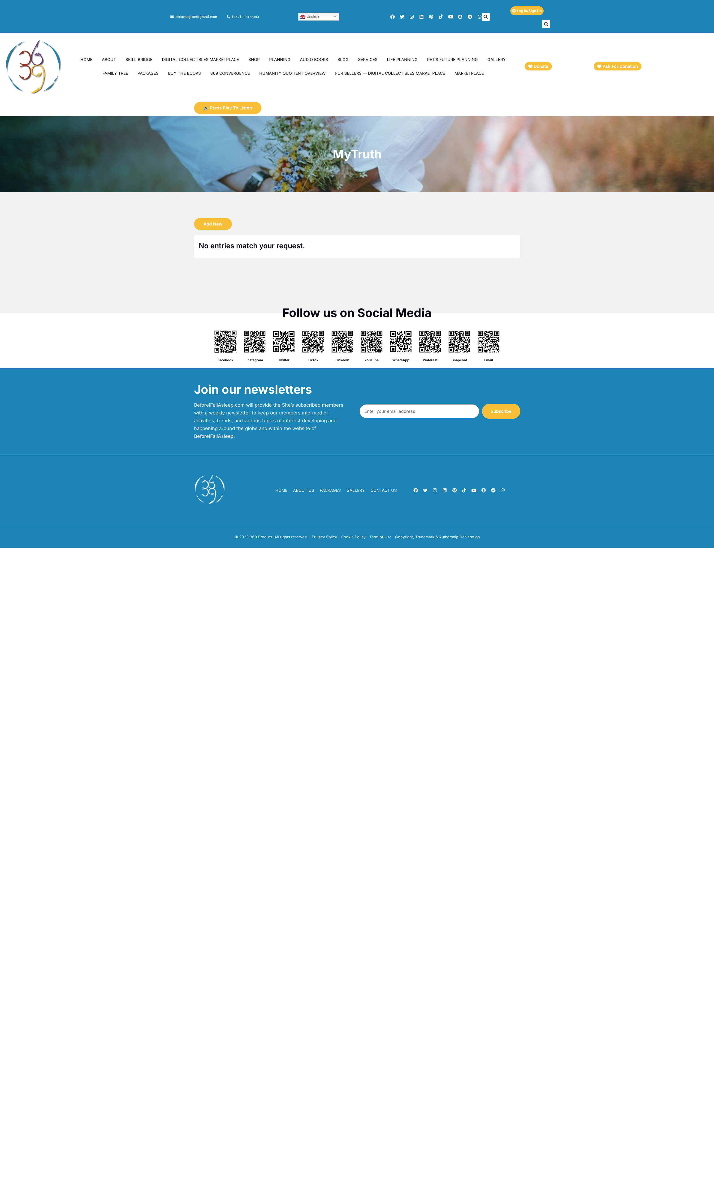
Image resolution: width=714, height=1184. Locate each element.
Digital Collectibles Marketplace (200, 59)
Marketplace (469, 73)
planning (279, 59)
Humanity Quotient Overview (292, 73)
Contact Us (384, 490)
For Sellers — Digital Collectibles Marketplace (390, 73)
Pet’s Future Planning (452, 59)
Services (367, 59)
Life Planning (402, 59)
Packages (148, 73)
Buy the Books (184, 73)
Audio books (314, 59)
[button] (486, 17)
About (109, 59)
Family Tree (115, 73)
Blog (343, 59)
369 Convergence (230, 73)
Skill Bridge (138, 59)
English (309, 17)
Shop (254, 59)
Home (86, 59)
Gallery (496, 59)
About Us (303, 490)
